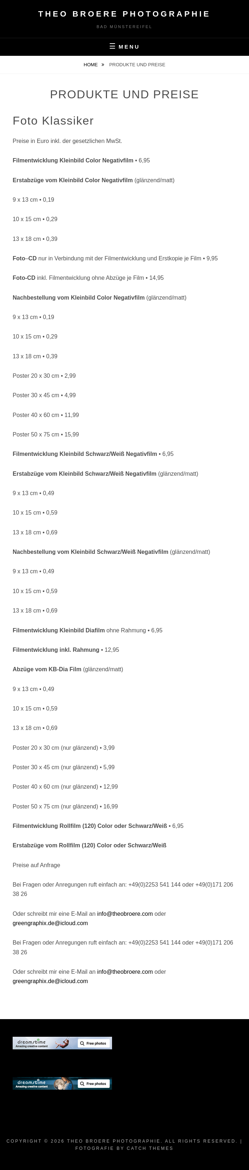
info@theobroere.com (125, 914)
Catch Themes (150, 1148)
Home (91, 64)
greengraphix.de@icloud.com (50, 923)
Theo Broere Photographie (124, 13)
